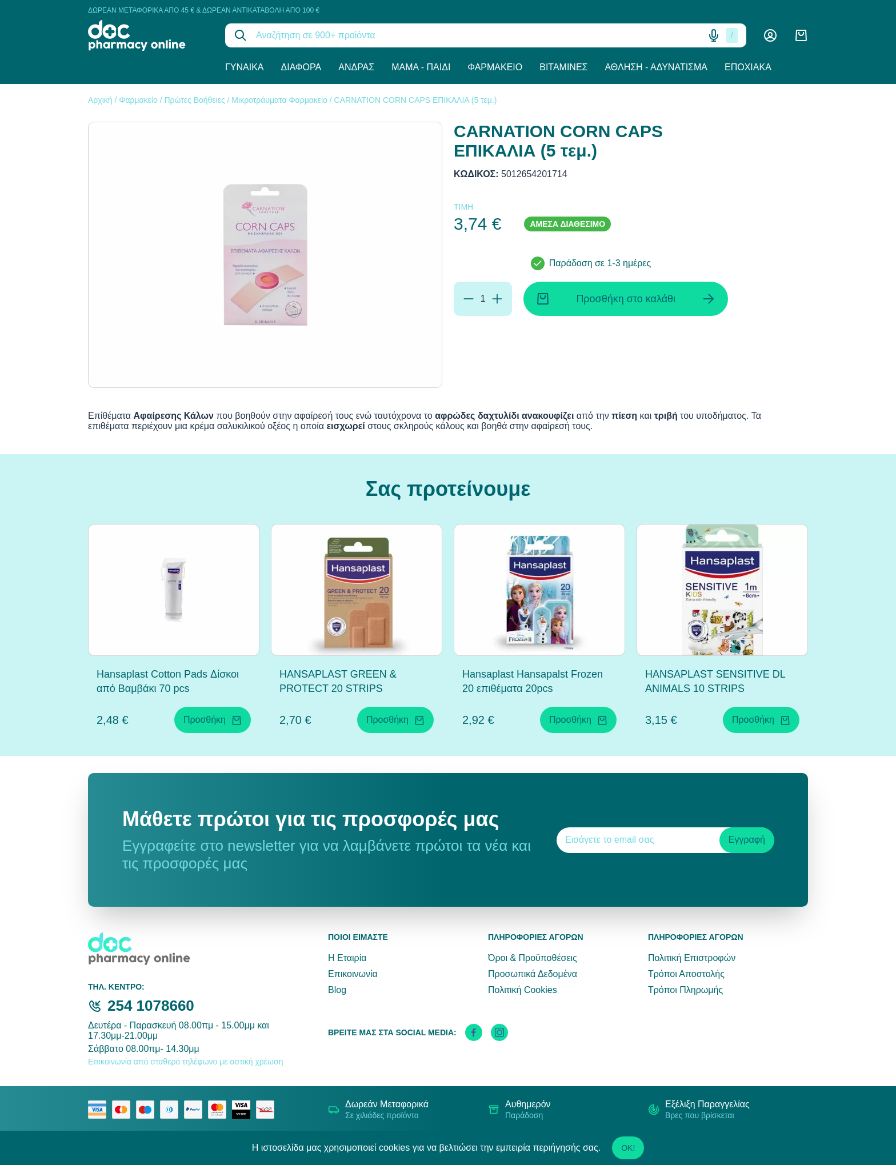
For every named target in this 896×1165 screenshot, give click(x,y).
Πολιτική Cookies (522, 990)
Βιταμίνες (563, 67)
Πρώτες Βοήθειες (194, 100)
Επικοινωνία (353, 974)
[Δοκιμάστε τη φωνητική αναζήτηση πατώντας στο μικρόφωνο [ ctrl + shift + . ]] (714, 35)
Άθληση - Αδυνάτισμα (656, 67)
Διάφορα (301, 67)
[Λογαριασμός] (770, 35)
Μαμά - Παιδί (420, 67)
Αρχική (100, 100)
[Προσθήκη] (497, 299)
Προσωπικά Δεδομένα (532, 974)
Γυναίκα (244, 67)
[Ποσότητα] (482, 299)
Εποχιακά (748, 67)
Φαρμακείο (494, 67)
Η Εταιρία (347, 958)
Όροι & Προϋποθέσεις (532, 958)
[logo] (148, 35)
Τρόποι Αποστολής (686, 974)
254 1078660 (150, 1005)
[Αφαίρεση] (468, 299)
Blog (337, 990)
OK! (628, 1147)
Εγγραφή (747, 839)
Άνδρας (356, 67)
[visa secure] (244, 1109)
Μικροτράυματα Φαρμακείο (279, 100)
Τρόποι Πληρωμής (685, 990)
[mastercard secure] (220, 1109)
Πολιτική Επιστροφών (691, 958)
